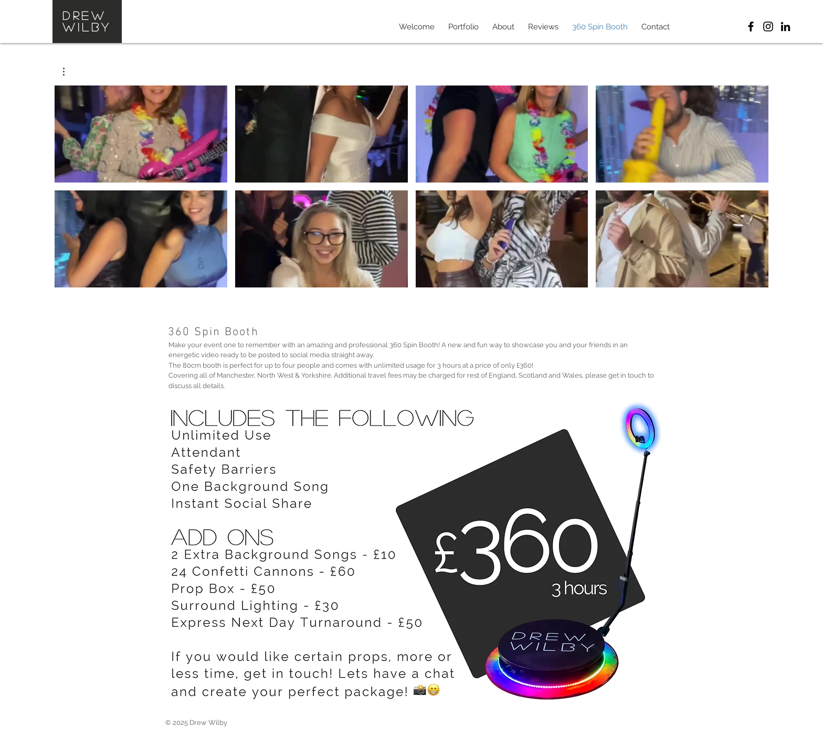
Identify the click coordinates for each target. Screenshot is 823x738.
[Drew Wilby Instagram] (768, 26)
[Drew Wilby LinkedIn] (785, 26)
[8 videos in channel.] (411, 186)
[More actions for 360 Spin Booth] (69, 72)
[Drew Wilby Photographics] (750, 26)
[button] (69, 72)
